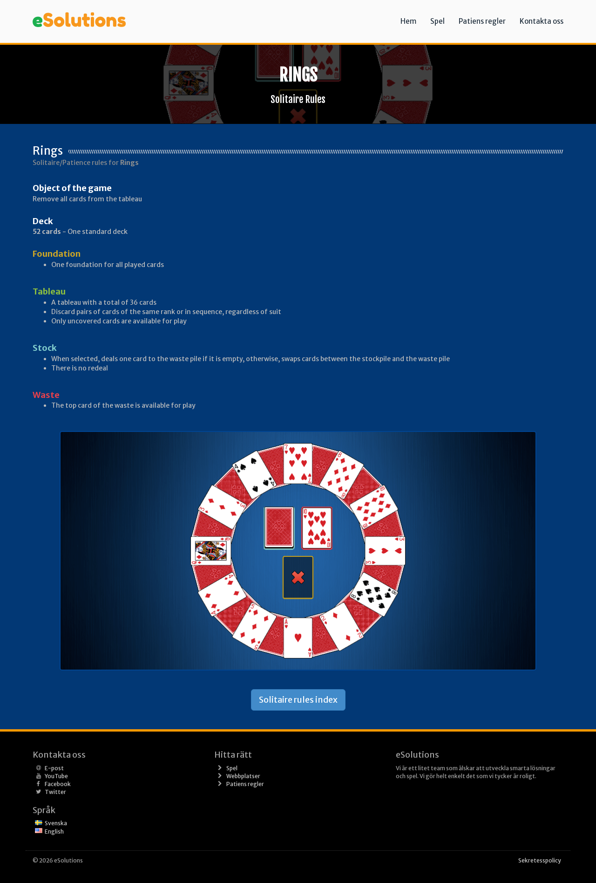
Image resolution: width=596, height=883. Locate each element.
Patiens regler (482, 21)
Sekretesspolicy (539, 860)
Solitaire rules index (298, 699)
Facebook (58, 783)
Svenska (56, 823)
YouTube (56, 776)
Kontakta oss (541, 21)
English (54, 831)
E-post (54, 768)
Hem (408, 21)
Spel (437, 21)
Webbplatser (243, 776)
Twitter (55, 791)
